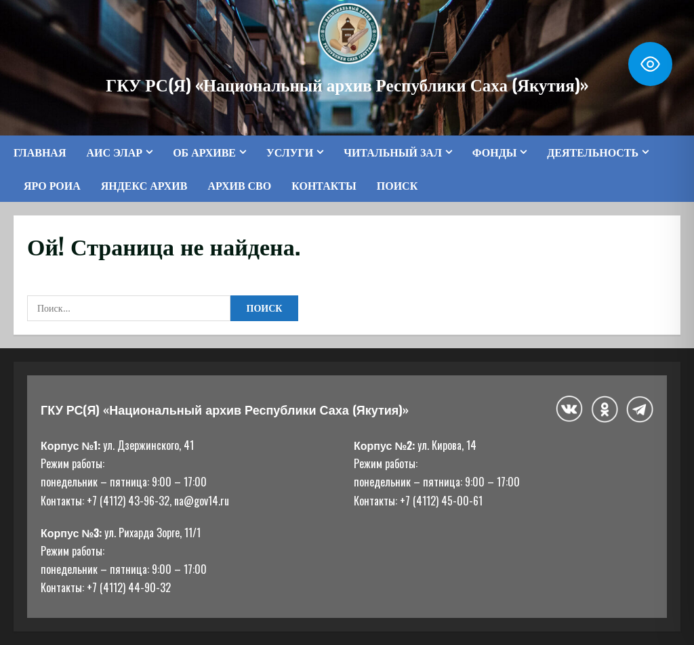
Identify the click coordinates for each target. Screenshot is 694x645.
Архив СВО (239, 185)
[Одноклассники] (604, 409)
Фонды (494, 152)
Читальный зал (393, 152)
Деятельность (592, 152)
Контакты (323, 185)
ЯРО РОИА (52, 185)
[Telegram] (639, 409)
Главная (40, 152)
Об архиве (204, 152)
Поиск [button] (397, 185)
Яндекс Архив (144, 185)
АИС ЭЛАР (114, 152)
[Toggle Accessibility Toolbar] (650, 64)
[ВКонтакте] (569, 409)
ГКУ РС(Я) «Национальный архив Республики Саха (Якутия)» (347, 83)
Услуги (289, 152)
